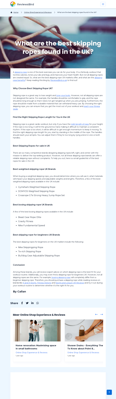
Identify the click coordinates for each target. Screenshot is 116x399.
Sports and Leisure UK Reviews (70, 283)
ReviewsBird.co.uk (58, 80)
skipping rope (21, 72)
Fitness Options (44, 283)
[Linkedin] (31, 303)
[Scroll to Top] (109, 392)
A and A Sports (29, 283)
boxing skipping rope (61, 277)
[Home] (14, 12)
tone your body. (63, 95)
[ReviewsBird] (22, 4)
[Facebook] (20, 303)
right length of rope (80, 124)
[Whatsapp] (36, 303)
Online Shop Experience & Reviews (38, 12)
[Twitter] (26, 303)
